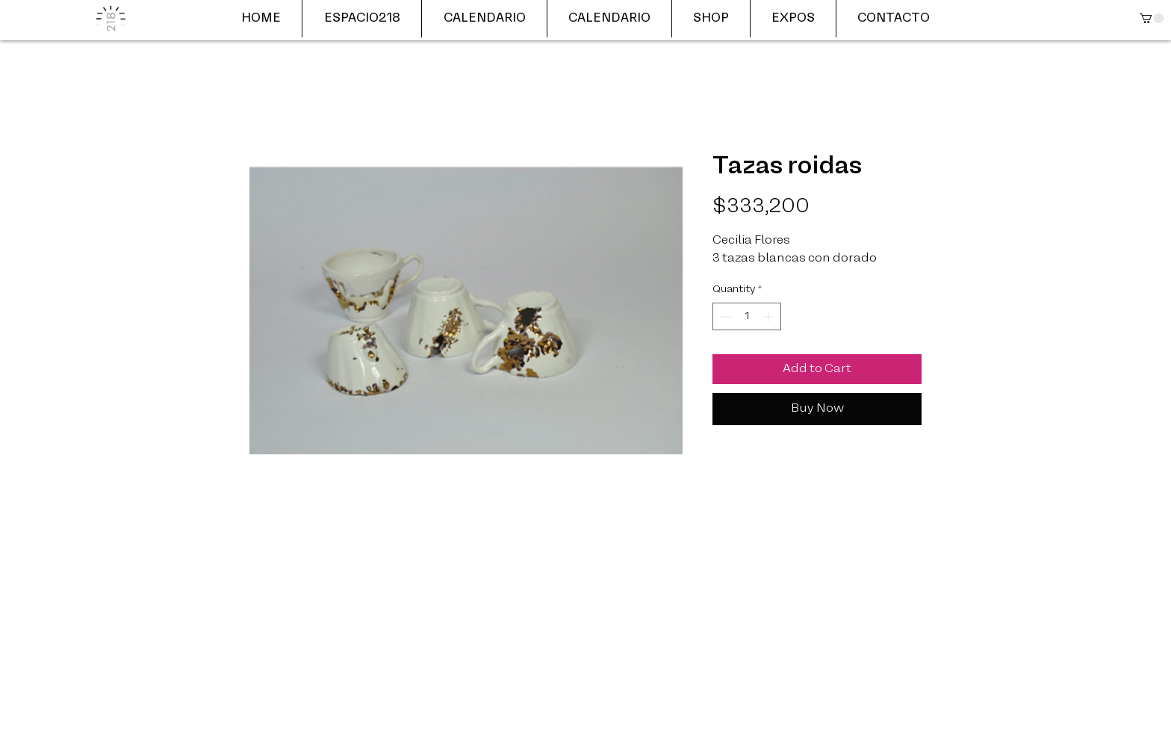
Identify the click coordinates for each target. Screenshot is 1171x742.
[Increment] (769, 316)
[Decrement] (724, 316)
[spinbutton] (746, 316)
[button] (1152, 18)
